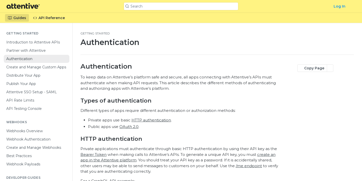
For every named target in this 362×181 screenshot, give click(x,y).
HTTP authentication (151, 120)
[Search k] (181, 6)
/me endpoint (249, 165)
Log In (339, 6)
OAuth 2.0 (129, 126)
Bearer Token (93, 154)
